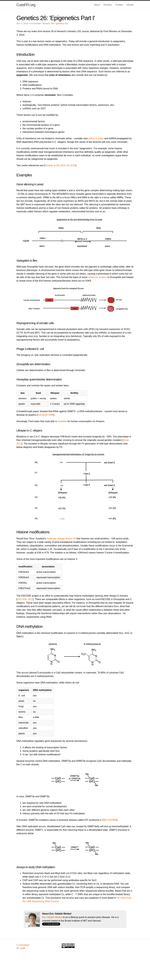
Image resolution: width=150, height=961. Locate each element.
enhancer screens (97, 277)
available (62, 421)
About (97, 5)
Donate (130, 5)
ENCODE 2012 (25, 599)
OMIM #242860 (108, 820)
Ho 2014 (71, 165)
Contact (119, 5)
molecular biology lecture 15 (61, 538)
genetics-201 (62, 23)
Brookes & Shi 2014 (55, 165)
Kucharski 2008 (45, 415)
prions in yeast (96, 138)
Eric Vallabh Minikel (52, 917)
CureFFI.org (25, 5)
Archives (107, 5)
